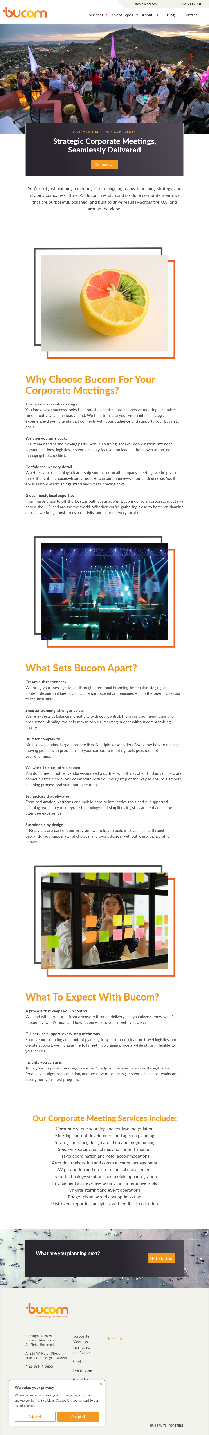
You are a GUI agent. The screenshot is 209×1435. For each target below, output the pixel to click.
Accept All (78, 1417)
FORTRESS (176, 1426)
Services (96, 15)
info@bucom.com (146, 4)
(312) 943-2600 (190, 4)
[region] (57, 1403)
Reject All (35, 1417)
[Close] (100, 1383)
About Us (150, 15)
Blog (171, 15)
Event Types (122, 15)
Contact (190, 15)
